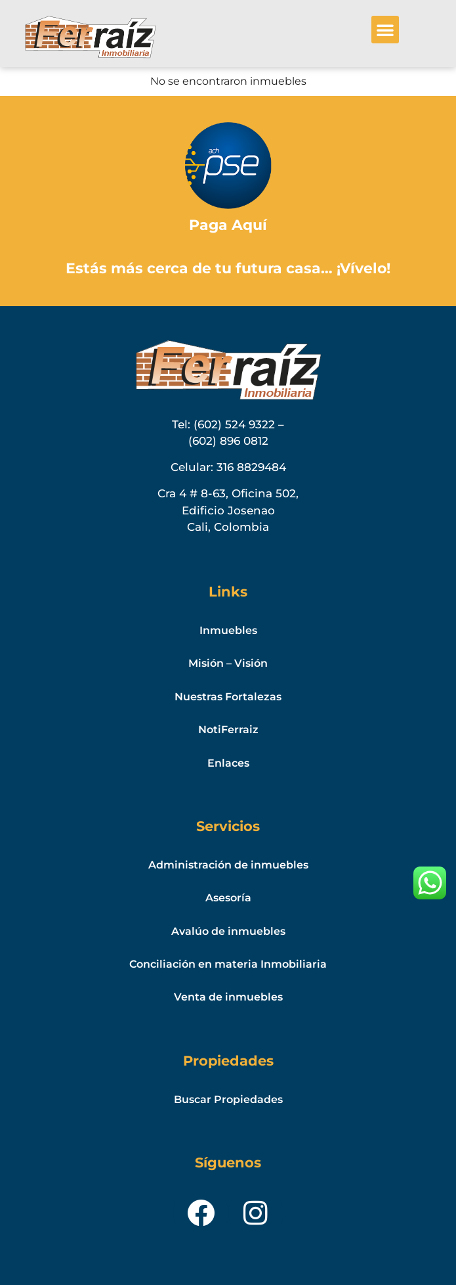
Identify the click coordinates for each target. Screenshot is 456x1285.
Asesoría (228, 897)
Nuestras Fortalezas (228, 696)
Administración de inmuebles (228, 865)
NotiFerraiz (228, 729)
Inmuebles (228, 630)
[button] (385, 29)
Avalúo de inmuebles (228, 931)
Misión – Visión (228, 663)
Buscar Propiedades (228, 1099)
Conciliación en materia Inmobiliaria (228, 964)
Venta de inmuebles (228, 997)
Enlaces (228, 763)
